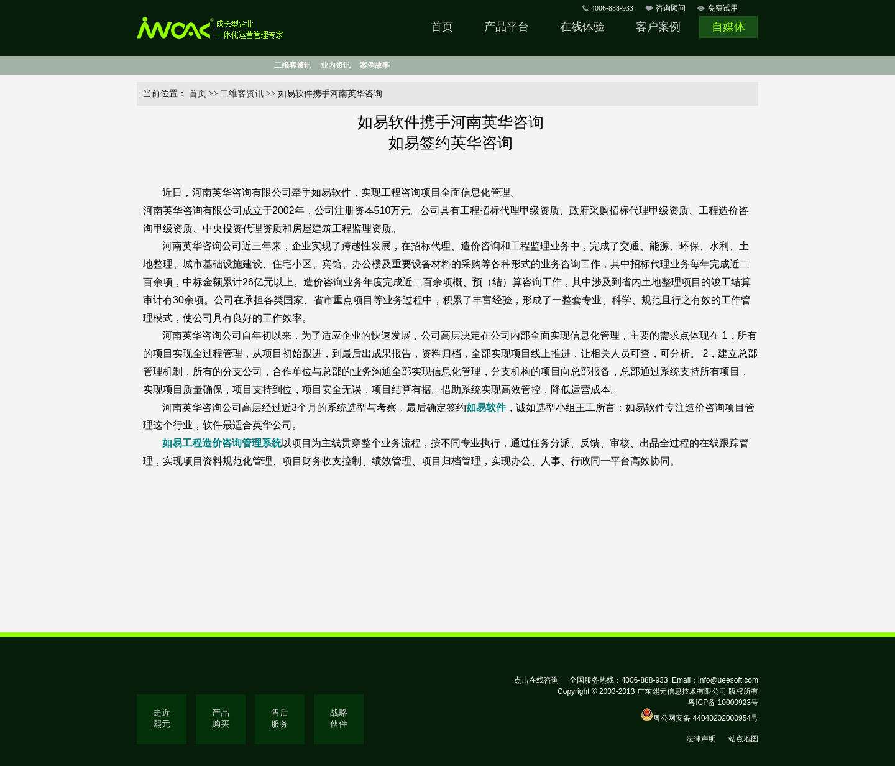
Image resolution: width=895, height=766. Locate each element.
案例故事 (375, 65)
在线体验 (582, 27)
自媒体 (728, 27)
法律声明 (701, 738)
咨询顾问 (671, 8)
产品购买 (220, 718)
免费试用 (723, 8)
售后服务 (279, 718)
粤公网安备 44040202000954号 (705, 718)
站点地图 (743, 738)
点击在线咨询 (536, 680)
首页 (442, 27)
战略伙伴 (338, 718)
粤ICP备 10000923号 (723, 702)
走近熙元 (161, 718)
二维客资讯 (292, 65)
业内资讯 (336, 65)
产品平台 (506, 27)
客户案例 (658, 27)
